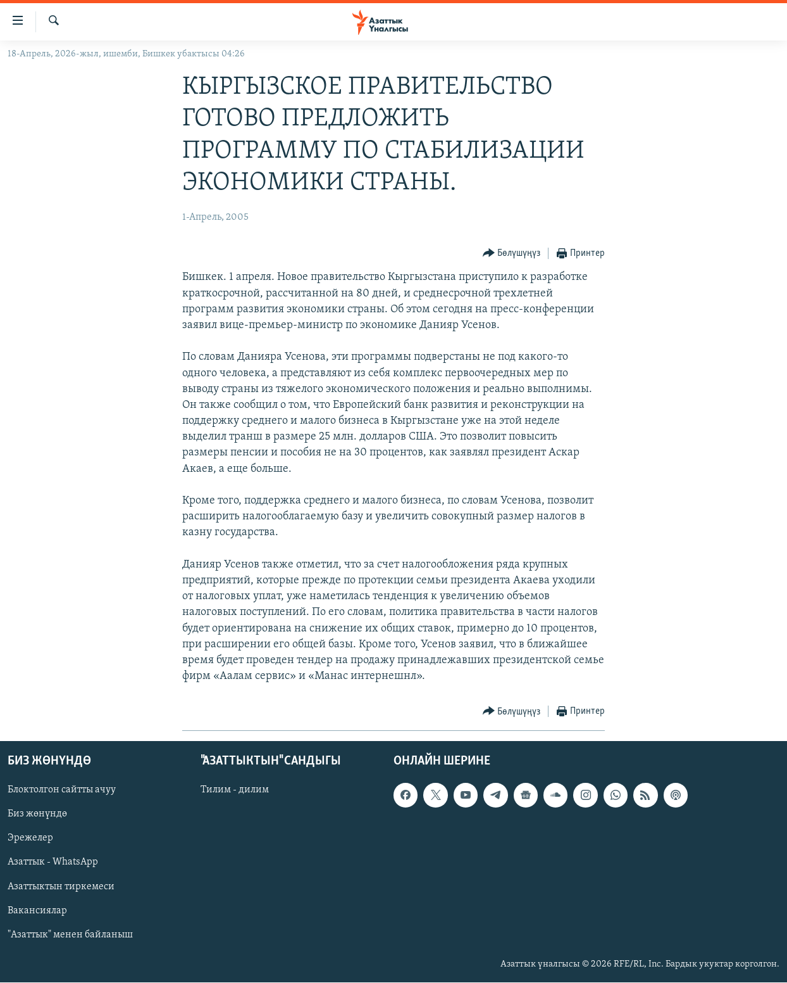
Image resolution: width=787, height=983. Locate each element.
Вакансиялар (37, 911)
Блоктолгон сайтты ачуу (62, 790)
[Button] (512, 253)
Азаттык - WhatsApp (53, 863)
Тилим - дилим (235, 790)
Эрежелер (30, 839)
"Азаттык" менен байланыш (70, 935)
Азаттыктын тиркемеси (61, 887)
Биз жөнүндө (37, 814)
